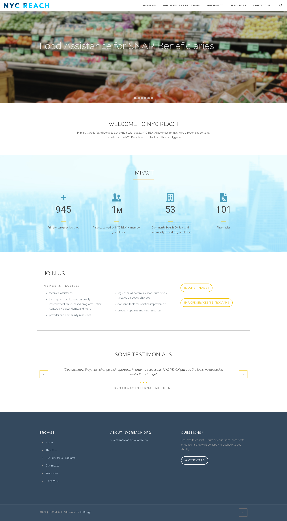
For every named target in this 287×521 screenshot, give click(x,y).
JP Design (85, 512)
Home (49, 442)
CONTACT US (194, 460)
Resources (52, 473)
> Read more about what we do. (129, 440)
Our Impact (52, 465)
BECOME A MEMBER (196, 287)
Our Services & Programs (60, 457)
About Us (51, 450)
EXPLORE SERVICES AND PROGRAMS (206, 302)
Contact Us (52, 481)
